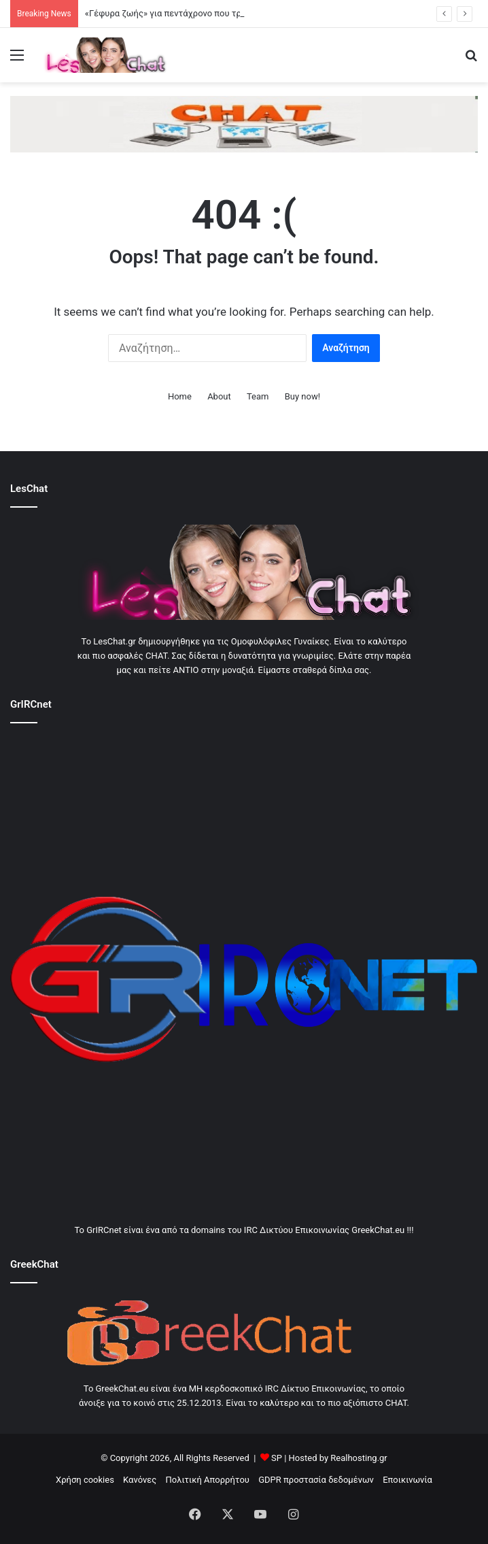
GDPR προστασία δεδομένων (316, 1480)
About (219, 396)
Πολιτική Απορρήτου (207, 1480)
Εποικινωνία (407, 1480)
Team (258, 396)
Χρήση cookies (85, 1480)
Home (180, 396)
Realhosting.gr (358, 1458)
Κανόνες (139, 1480)
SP (276, 1458)
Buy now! (302, 396)
